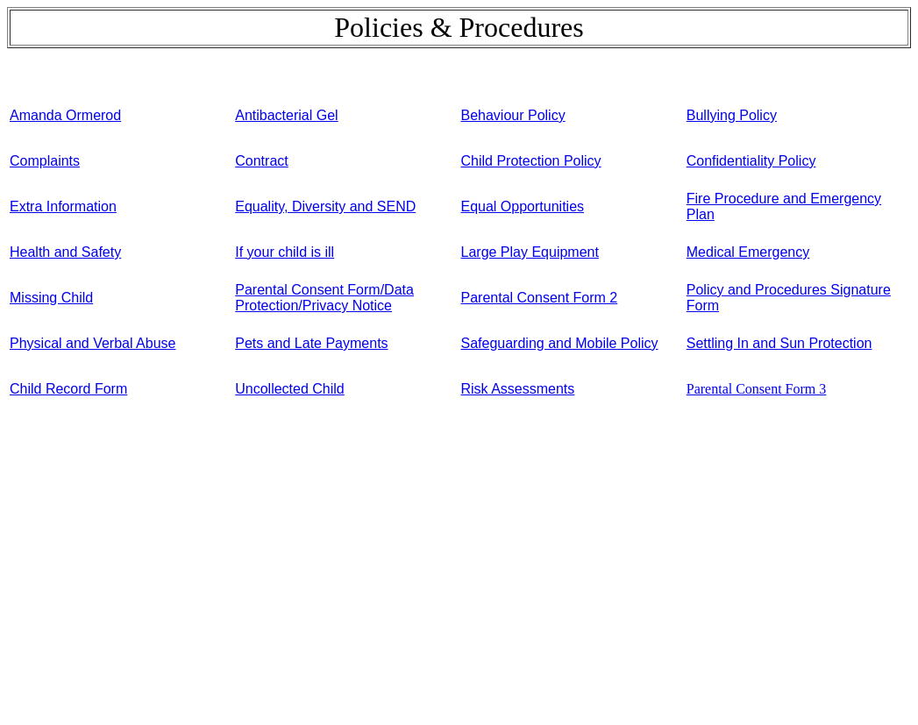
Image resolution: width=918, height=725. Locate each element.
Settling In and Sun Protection (779, 343)
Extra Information (63, 206)
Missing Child (51, 297)
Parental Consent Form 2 (539, 297)
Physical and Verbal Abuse (92, 343)
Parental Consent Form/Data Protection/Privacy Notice (324, 297)
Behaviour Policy (513, 115)
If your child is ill (284, 252)
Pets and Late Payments (311, 343)
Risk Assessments (518, 388)
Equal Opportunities (523, 206)
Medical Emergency (748, 252)
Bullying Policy (732, 115)
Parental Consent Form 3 (757, 388)
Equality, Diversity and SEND (325, 206)
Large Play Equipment (530, 252)
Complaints (45, 160)
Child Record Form (68, 388)
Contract (261, 160)
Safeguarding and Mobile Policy (559, 343)
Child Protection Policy (531, 160)
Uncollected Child (290, 388)
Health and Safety (65, 252)
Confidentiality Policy (751, 160)
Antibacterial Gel (286, 115)
